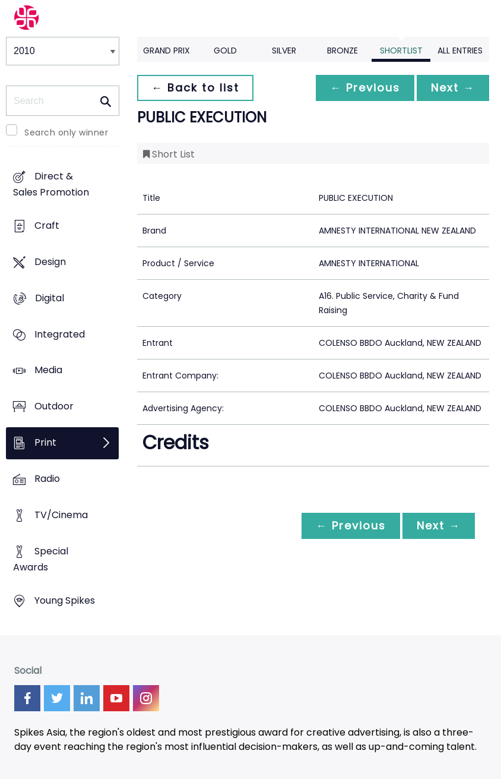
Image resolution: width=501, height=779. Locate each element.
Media (48, 370)
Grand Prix (166, 50)
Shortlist (401, 50)
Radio (47, 478)
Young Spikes (64, 600)
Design (50, 262)
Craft (46, 225)
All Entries (460, 50)
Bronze (342, 50)
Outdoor (54, 407)
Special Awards (40, 559)
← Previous (365, 87)
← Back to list (195, 87)
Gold (225, 50)
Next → (453, 87)
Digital (49, 298)
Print (45, 443)
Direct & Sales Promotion (51, 184)
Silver (284, 50)
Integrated (59, 334)
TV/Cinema (61, 515)
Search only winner (66, 132)
